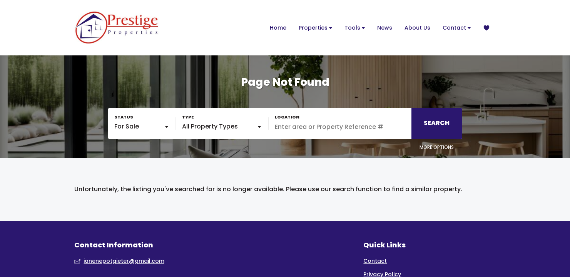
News (384, 28)
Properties (315, 28)
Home (278, 28)
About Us (417, 28)
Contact (457, 28)
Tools (354, 28)
